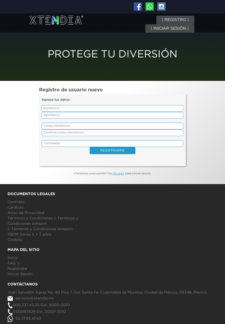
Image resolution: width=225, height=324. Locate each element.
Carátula (15, 207)
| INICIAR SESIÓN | (170, 28)
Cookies (15, 240)
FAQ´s (13, 263)
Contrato (16, 202)
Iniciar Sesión (20, 274)
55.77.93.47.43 (24, 318)
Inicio (13, 258)
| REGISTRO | (175, 20)
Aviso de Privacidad (26, 213)
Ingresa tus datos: (56, 99)
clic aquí (118, 173)
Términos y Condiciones (30, 218)
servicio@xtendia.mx (31, 298)
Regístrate (17, 268)
